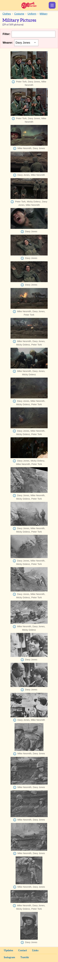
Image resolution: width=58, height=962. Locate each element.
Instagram (9, 957)
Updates (8, 950)
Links (35, 950)
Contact (22, 950)
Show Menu (52, 5)
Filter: (6, 34)
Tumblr (24, 957)
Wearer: (8, 42)
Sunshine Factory (29, 5)
